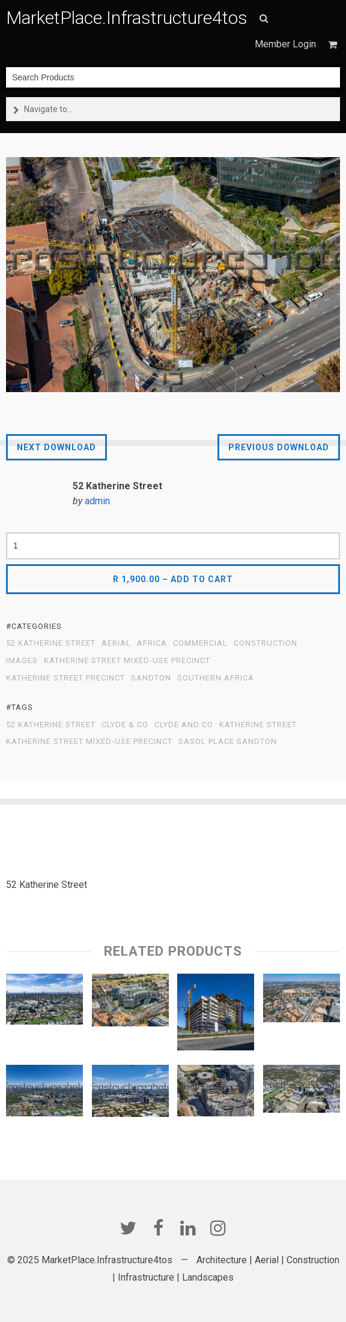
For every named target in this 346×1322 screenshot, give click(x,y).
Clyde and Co (183, 725)
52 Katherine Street (51, 643)
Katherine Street (258, 725)
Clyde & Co (125, 725)
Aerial (116, 643)
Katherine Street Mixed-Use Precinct (127, 661)
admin (97, 501)
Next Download (56, 447)
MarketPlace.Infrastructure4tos (126, 17)
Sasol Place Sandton (227, 741)
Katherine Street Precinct (65, 678)
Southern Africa (215, 678)
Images (22, 661)
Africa (152, 643)
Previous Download (278, 447)
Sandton (151, 678)
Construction (265, 643)
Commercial (200, 643)
